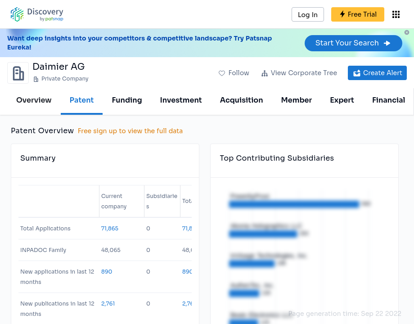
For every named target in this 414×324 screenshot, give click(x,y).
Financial (388, 100)
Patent (82, 100)
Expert (342, 100)
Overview (34, 100)
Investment (181, 100)
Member (296, 100)
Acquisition (241, 100)
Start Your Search (353, 43)
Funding (127, 100)
